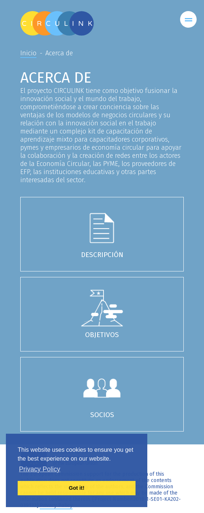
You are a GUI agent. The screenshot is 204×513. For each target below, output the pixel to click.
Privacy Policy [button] (39, 469)
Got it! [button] (76, 488)
